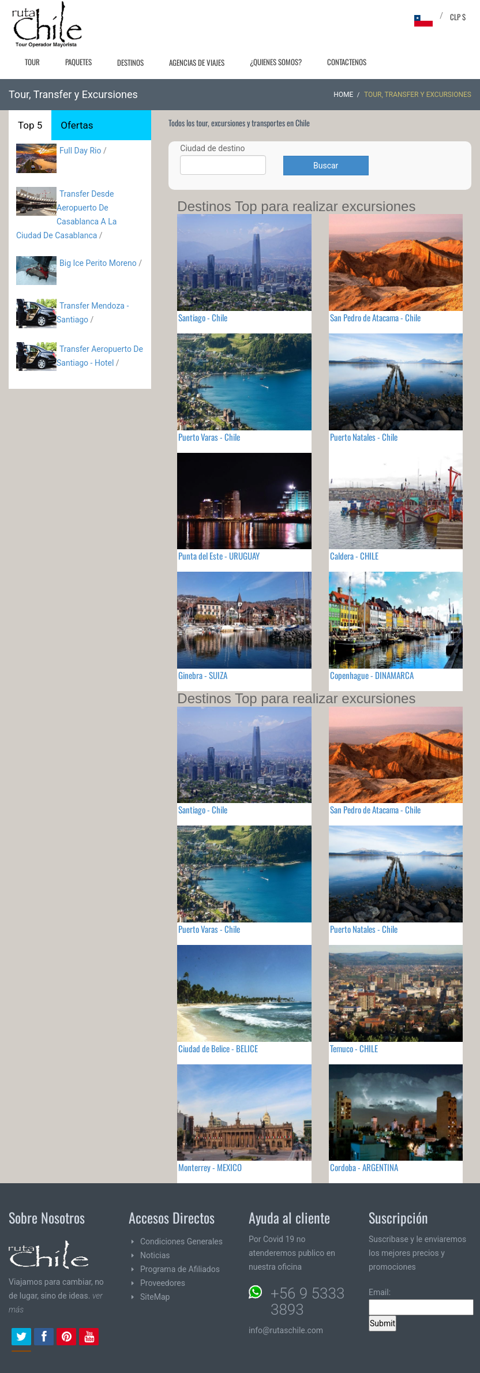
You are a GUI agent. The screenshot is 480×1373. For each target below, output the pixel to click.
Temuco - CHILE (354, 1048)
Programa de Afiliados (180, 1269)
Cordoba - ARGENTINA (364, 1167)
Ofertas (77, 125)
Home (343, 95)
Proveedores (162, 1283)
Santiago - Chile (202, 317)
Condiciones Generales (181, 1241)
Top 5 (30, 125)
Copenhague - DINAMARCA (372, 675)
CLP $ (458, 16)
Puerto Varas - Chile (209, 436)
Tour (32, 61)
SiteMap (155, 1296)
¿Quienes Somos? (276, 61)
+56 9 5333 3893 (307, 1301)
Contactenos (346, 61)
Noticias (155, 1255)
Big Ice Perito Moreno (98, 263)
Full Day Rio (80, 150)
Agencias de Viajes (196, 62)
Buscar (325, 165)
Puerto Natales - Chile (363, 436)
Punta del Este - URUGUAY (219, 555)
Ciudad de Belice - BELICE (218, 1048)
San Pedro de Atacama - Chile (375, 317)
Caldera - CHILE (354, 555)
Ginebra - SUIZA (202, 675)
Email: (421, 1301)
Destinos (130, 62)
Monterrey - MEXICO (210, 1167)
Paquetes (78, 61)
